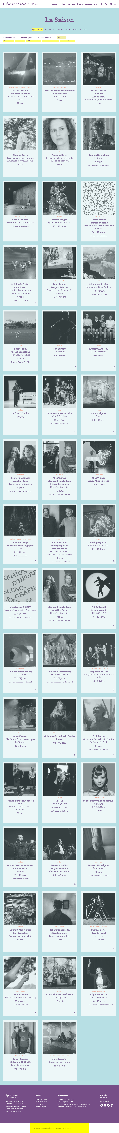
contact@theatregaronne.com (16, 1106)
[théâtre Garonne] (22, 4)
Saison (55, 4)
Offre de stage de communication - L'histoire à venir (73, 1104)
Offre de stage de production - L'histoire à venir (72, 1106)
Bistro (80, 4)
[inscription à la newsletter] (106, 1096)
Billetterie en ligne (41, 1102)
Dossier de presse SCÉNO (65, 1102)
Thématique (25, 37)
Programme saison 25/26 (65, 1099)
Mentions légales (41, 1106)
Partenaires (39, 1104)
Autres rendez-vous (54, 29)
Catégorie (7, 37)
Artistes (83, 29)
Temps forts (71, 29)
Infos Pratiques (68, 4)
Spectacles (37, 29)
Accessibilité (91, 4)
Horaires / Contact (41, 1099)
